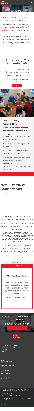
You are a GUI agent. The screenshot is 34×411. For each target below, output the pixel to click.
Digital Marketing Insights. (9, 347)
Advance (15, 23)
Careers (4, 351)
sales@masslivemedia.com (6, 361)
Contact (4, 353)
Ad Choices (6, 406)
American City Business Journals (12, 30)
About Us (27, 395)
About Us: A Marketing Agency (10, 345)
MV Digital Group (13, 29)
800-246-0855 (7, 362)
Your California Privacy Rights (7, 402)
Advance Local (22, 23)
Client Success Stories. (8, 349)
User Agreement (13, 390)
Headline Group (21, 29)
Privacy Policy (15, 392)
